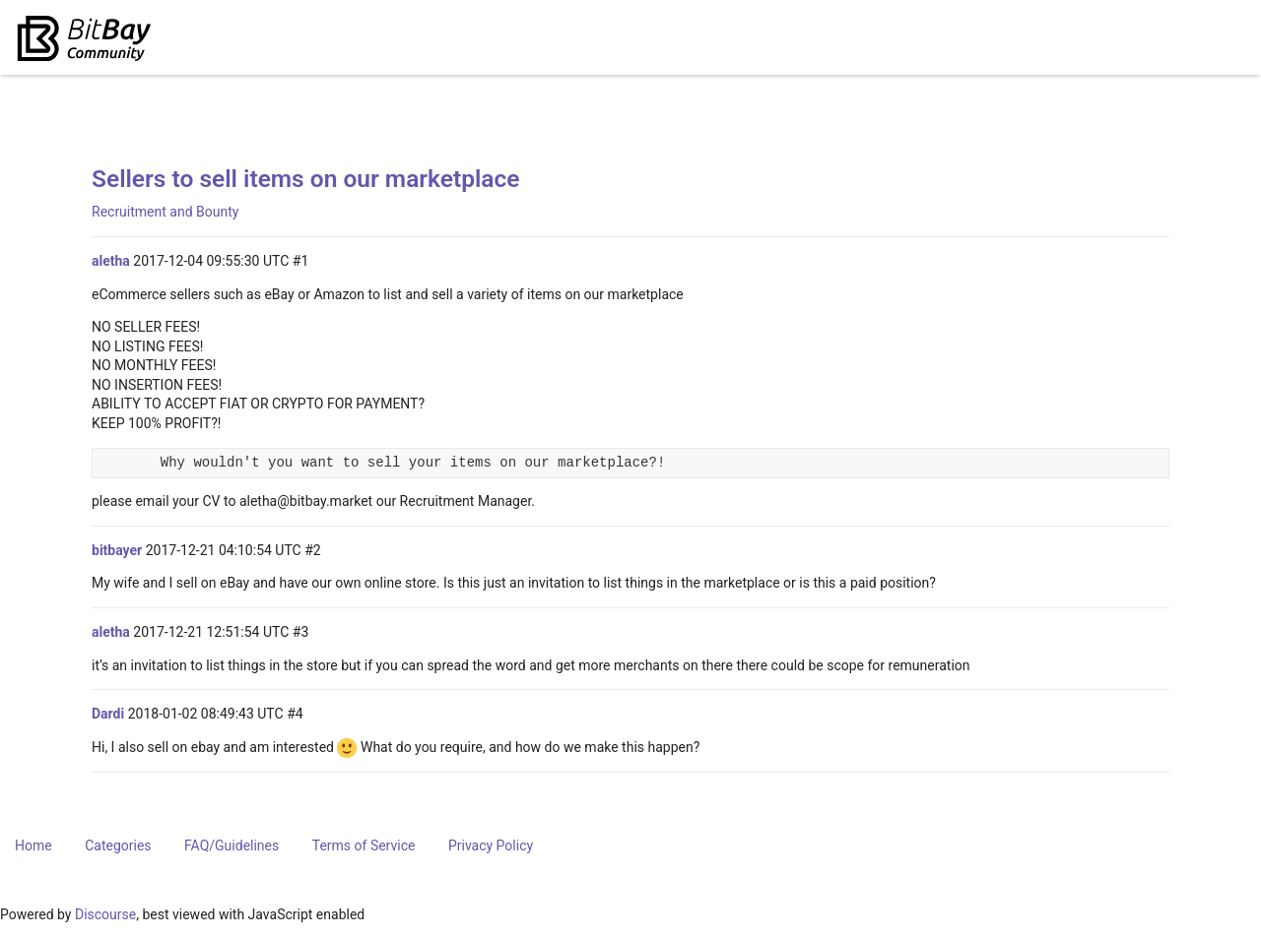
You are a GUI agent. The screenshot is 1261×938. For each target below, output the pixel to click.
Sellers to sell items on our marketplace (306, 178)
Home (33, 845)
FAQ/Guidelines (231, 845)
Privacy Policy (490, 845)
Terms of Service (364, 845)
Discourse (105, 914)
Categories (118, 845)
